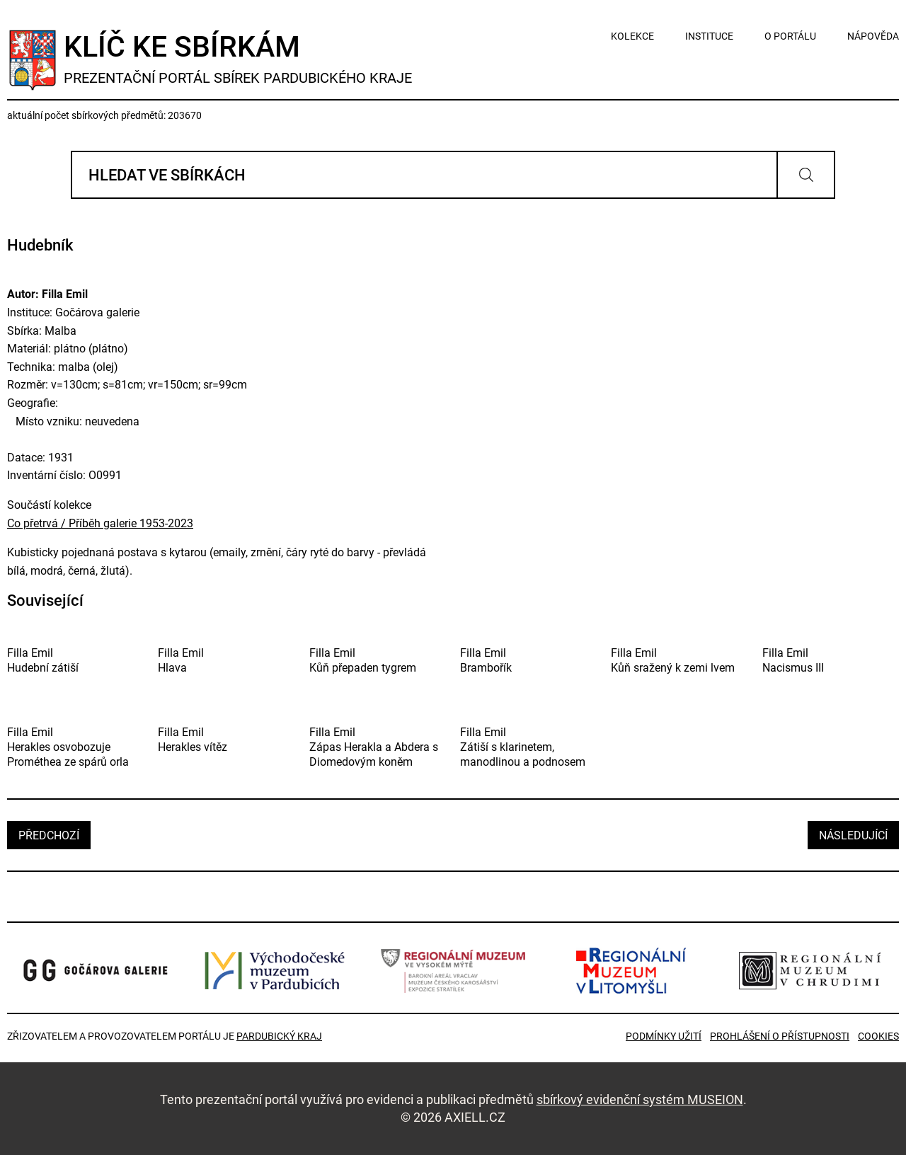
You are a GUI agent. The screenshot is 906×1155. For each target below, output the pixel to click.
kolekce (632, 36)
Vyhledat (805, 175)
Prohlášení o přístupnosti (779, 1036)
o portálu (790, 36)
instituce (709, 36)
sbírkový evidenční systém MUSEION (640, 1099)
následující (853, 835)
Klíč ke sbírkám (238, 58)
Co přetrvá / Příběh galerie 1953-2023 (100, 523)
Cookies (878, 1036)
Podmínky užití (663, 1036)
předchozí (48, 835)
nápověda (873, 36)
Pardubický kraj (279, 1036)
